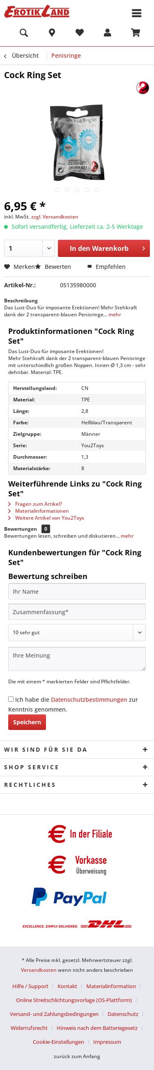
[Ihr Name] (77, 591)
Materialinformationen (38, 510)
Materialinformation (111, 986)
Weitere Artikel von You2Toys (46, 517)
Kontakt (67, 986)
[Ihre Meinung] (77, 659)
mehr (114, 314)
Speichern (27, 722)
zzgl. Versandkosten (54, 216)
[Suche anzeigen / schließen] (24, 34)
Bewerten (54, 266)
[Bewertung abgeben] (77, 632)
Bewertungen (20, 528)
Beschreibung (21, 300)
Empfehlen (106, 266)
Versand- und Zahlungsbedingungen (54, 1014)
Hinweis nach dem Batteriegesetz (97, 1028)
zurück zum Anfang (77, 1056)
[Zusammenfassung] (77, 612)
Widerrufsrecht (29, 1028)
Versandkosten (39, 969)
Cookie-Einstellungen (58, 1041)
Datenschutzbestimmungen (89, 699)
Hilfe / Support (30, 986)
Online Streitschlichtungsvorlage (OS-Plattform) (74, 1000)
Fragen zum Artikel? (35, 503)
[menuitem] (24, 34)
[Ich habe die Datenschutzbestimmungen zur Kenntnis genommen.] (11, 699)
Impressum (107, 1041)
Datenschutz (123, 1014)
